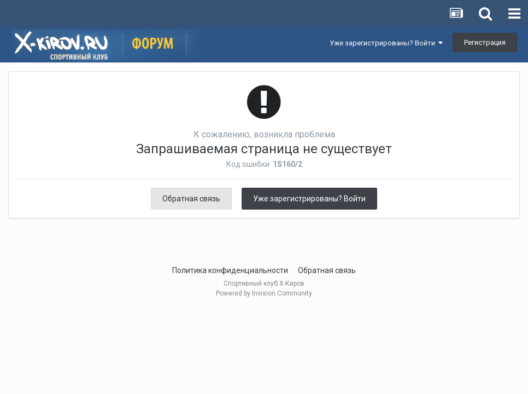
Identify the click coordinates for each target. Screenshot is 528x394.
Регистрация (485, 42)
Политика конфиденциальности (230, 270)
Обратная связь (191, 198)
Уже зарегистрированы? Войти (386, 43)
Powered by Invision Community (264, 293)
